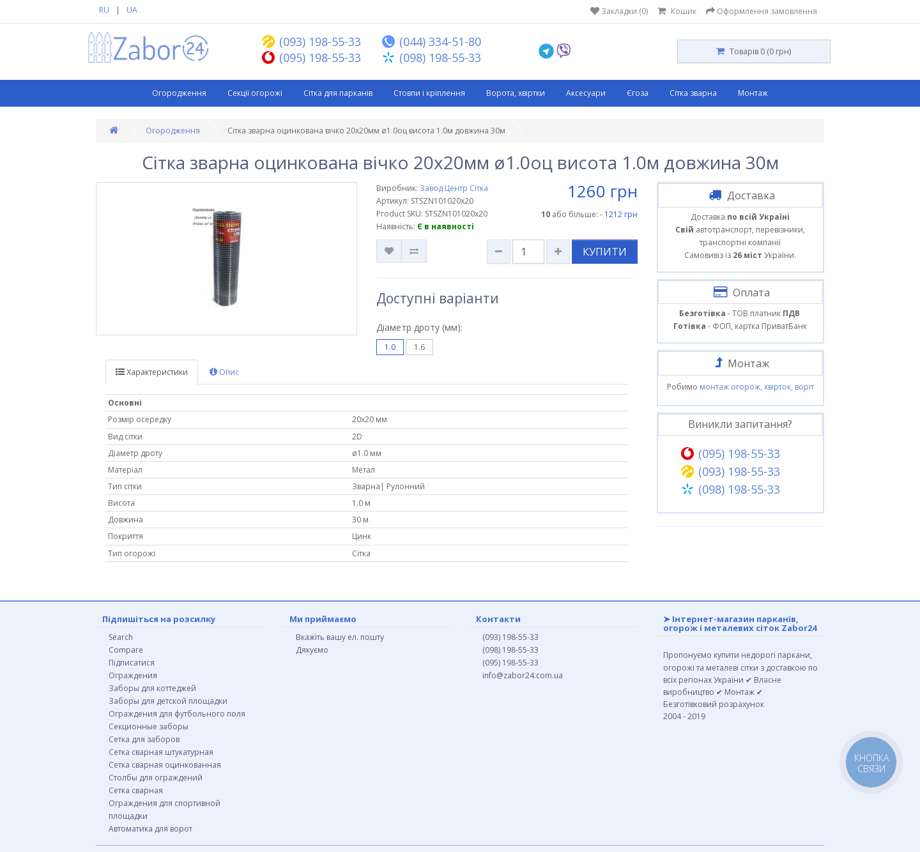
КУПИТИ (605, 252)
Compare (126, 649)
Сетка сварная (136, 790)
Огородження (179, 92)
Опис (224, 372)
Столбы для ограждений (156, 777)
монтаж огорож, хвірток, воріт (757, 386)
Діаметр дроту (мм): (419, 327)
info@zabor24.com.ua (522, 675)
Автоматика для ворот (150, 828)
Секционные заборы (148, 726)
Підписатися (132, 662)
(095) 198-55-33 (510, 662)
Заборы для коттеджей (152, 688)
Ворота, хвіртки (515, 92)
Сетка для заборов (144, 739)
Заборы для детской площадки (168, 701)
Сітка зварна (693, 92)
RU (104, 9)
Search (121, 637)
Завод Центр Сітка (454, 188)
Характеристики (152, 372)
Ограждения (133, 675)
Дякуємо (312, 649)
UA (131, 9)
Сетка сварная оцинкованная (165, 764)
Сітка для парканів (337, 92)
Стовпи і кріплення (429, 92)
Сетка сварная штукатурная (161, 752)
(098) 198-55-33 (510, 649)
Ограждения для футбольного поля (177, 713)
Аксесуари (586, 92)
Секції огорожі (254, 92)
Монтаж (753, 92)
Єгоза (637, 92)
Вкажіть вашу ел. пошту (340, 637)
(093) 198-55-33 (510, 637)
